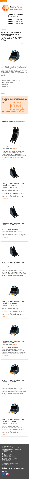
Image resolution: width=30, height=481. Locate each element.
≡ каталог (4, 1)
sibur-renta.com (6, 460)
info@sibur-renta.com (7, 459)
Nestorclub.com (7, 464)
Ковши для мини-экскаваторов (19, 26)
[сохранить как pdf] (26, 43)
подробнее (5, 159)
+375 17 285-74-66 (15, 22)
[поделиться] (18, 43)
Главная (3, 26)
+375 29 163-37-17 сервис (17, 109)
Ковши (8, 26)
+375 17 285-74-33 (15, 19)
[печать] (22, 43)
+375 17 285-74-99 (15, 24)
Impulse (3, 93)
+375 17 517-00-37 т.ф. (16, 108)
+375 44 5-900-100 (15, 15)
